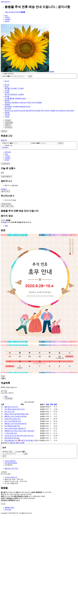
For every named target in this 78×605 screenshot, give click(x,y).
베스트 (7, 84)
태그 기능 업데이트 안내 (12, 421)
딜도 (6, 94)
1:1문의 (7, 17)
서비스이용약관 (10, 461)
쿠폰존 (7, 21)
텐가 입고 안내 (9, 411)
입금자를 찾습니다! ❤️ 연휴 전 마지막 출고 (19, 440)
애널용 (7, 100)
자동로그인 (8, 145)
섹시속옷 (8, 108)
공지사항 (8, 509)
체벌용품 (22, 106)
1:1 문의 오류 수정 (10, 433)
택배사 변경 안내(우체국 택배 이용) (16, 414)
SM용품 (7, 104)
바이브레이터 (12, 94)
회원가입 (4, 140)
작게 (3, 206)
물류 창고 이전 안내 (11, 407)
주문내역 (8, 152)
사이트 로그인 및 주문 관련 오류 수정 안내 (18, 435)
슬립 (27, 110)
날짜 (55, 404)
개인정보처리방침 (11, 463)
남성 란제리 (70, 110)
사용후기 (8, 19)
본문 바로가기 (5, 1)
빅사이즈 (8, 110)
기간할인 (21, 88)
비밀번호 (35, 143)
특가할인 (8, 88)
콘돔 (6, 114)
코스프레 (14, 110)
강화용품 (18, 98)
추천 (51, 404)
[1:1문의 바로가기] (11, 477)
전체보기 (4, 189)
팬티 (42, 110)
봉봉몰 (51, 71)
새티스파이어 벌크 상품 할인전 (15, 428)
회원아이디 (7, 143)
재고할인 (14, 88)
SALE (6, 86)
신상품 (7, 90)
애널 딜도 (8, 102)
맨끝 (22, 443)
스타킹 (46, 110)
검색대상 (5, 451)
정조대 (23, 98)
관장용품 (39, 102)
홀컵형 (12, 98)
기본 (7, 206)
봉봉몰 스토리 (9, 507)
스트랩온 (21, 94)
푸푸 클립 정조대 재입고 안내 (14, 409)
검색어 (6, 76)
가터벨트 (52, 110)
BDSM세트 (8, 106)
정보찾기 (5, 147)
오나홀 (7, 98)
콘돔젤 (7, 112)
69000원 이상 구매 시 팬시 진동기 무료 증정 (19, 431)
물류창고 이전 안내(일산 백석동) (15, 416)
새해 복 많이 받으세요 (12, 438)
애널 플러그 (16, 102)
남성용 (7, 96)
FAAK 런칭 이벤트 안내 (12, 419)
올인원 (31, 110)
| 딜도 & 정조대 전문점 (15, 12)
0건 (5, 222)
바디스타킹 (21, 110)
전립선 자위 (31, 102)
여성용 (7, 92)
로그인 (7, 81)
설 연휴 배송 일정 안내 (12, 426)
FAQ (6, 15)
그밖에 (7, 116)
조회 (47, 404)
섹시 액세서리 (61, 110)
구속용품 (15, 106)
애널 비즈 (23, 102)
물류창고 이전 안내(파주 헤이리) (15, 423)
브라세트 (37, 110)
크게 (11, 206)
